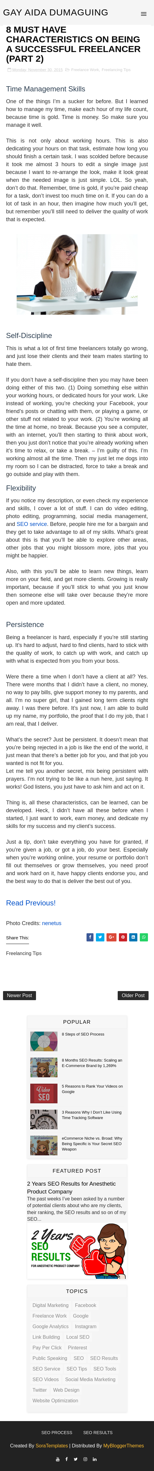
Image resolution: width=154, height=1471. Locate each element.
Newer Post (19, 995)
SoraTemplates (52, 1445)
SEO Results (104, 1358)
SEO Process (56, 1432)
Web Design (66, 1390)
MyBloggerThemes (123, 1445)
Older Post (133, 995)
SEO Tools (104, 1368)
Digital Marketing (51, 1305)
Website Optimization (55, 1400)
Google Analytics (51, 1326)
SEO (79, 1358)
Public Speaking (50, 1358)
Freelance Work (85, 69)
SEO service (32, 524)
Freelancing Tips (116, 69)
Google (81, 1315)
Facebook (85, 1305)
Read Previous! (31, 903)
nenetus (51, 923)
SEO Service (47, 1368)
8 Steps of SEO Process (83, 1034)
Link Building (46, 1337)
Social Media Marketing (90, 1379)
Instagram (86, 1326)
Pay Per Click (47, 1347)
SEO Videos (46, 1379)
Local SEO (77, 1337)
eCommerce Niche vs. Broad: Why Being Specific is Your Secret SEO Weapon (92, 1143)
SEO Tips (77, 1368)
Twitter (40, 1390)
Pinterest (77, 1347)
